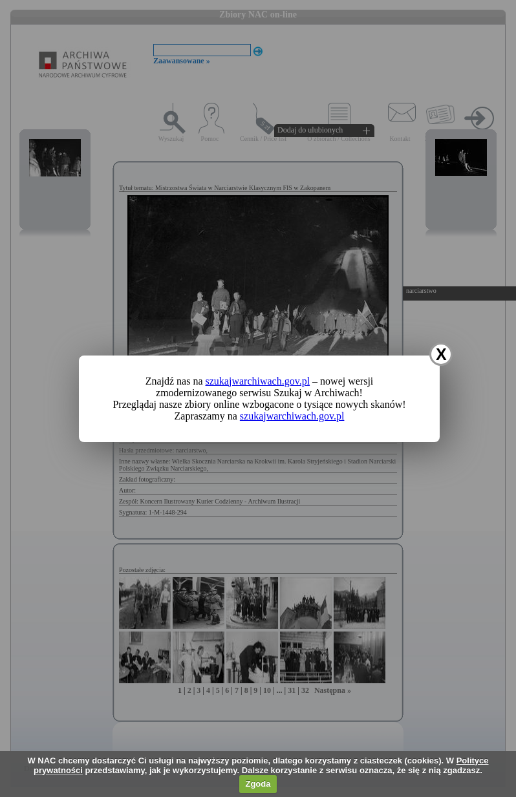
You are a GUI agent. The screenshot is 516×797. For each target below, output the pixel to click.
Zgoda (257, 784)
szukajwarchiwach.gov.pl (258, 381)
